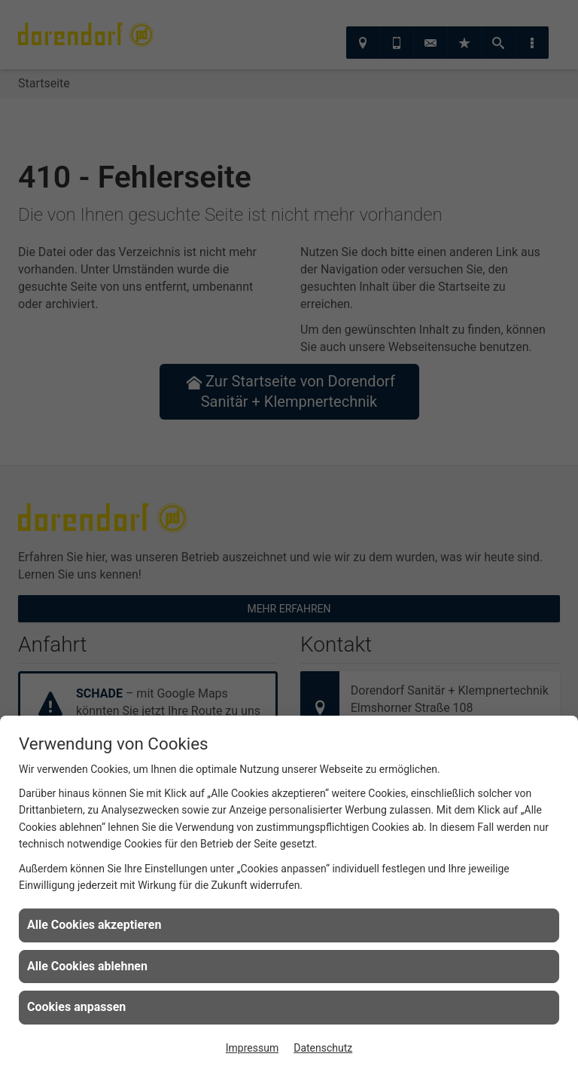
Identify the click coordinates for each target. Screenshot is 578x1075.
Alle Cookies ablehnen (87, 966)
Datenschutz (323, 1048)
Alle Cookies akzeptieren (94, 925)
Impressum (252, 1048)
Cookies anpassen (76, 1007)
